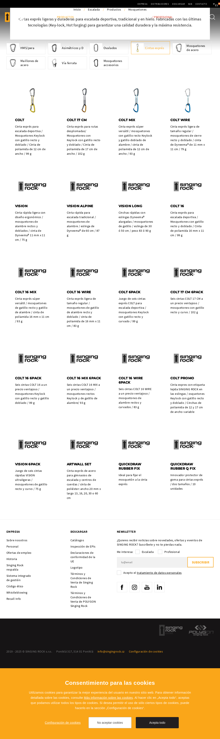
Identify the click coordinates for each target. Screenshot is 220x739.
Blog (46, 17)
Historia (11, 636)
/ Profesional (162, 17)
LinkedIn (161, 664)
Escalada (94, 86)
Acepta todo (157, 722)
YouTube (148, 664)
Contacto (186, 3)
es (209, 3)
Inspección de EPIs (83, 624)
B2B (175, 3)
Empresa (128, 3)
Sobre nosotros (17, 618)
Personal (12, 624)
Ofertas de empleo (19, 630)
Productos (65, 17)
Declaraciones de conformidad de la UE (82, 634)
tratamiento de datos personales (159, 650)
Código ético (14, 664)
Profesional (172, 629)
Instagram (135, 664)
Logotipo (76, 645)
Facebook (122, 664)
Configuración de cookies (63, 722)
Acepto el (152, 650)
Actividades (89, 17)
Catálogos (77, 618)
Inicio (77, 86)
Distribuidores (145, 3)
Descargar (163, 3)
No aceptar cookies (110, 722)
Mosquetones (137, 86)
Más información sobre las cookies (108, 697)
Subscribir (200, 640)
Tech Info (138, 17)
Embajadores (115, 17)
